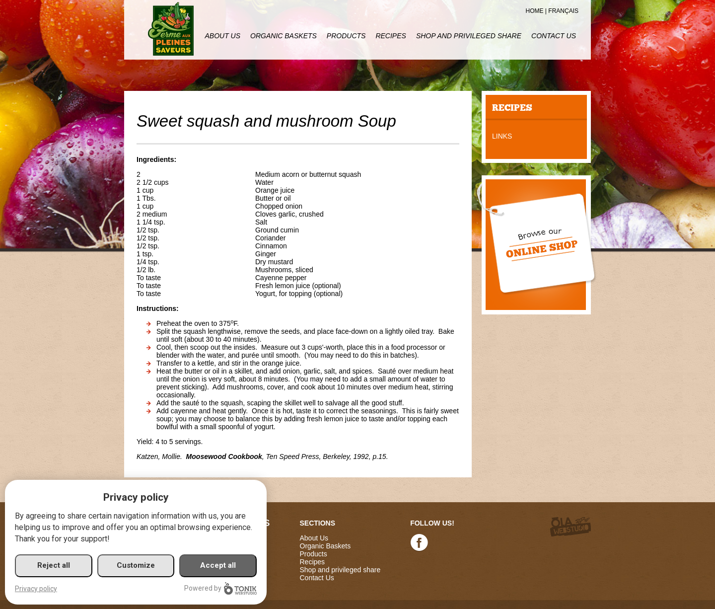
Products (346, 36)
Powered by (220, 588)
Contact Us (553, 36)
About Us (222, 36)
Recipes (390, 36)
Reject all (53, 565)
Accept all (218, 565)
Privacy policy (36, 589)
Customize (136, 565)
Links (502, 136)
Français (563, 10)
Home (535, 10)
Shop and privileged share (468, 36)
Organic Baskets (283, 36)
